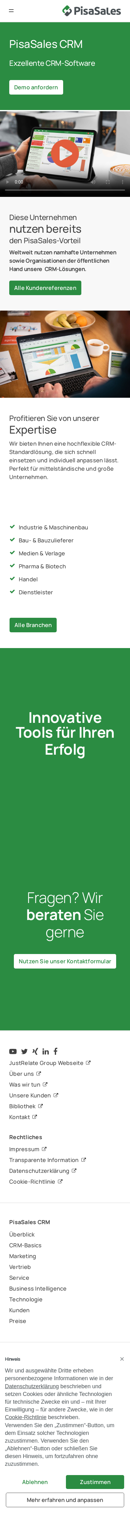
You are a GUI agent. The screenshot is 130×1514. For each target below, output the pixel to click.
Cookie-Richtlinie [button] (26, 1417)
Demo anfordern (36, 87)
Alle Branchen (33, 625)
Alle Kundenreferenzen (45, 287)
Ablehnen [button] (35, 1482)
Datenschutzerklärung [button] (32, 1386)
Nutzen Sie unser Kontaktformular (65, 961)
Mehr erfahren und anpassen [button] (65, 1499)
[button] (11, 11)
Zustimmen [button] (95, 1482)
